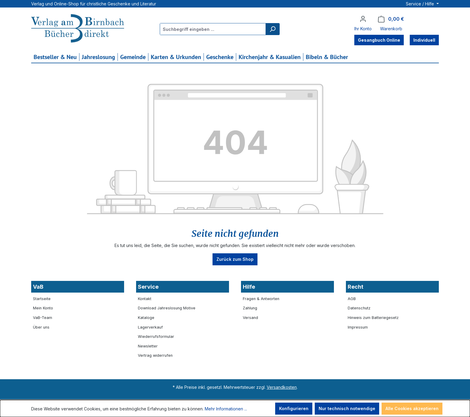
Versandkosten (282, 387)
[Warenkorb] (391, 19)
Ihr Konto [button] (363, 28)
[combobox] (213, 29)
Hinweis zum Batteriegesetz (373, 317)
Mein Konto (43, 308)
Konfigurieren (293, 408)
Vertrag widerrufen (155, 355)
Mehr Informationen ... (226, 408)
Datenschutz (359, 308)
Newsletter (148, 346)
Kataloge (146, 317)
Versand (250, 317)
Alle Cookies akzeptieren (412, 408)
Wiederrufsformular (156, 336)
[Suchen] (272, 29)
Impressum (358, 327)
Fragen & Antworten (261, 298)
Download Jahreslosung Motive (166, 308)
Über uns (41, 327)
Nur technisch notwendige (347, 408)
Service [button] (148, 287)
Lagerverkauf (150, 327)
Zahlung (250, 308)
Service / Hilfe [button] (420, 3)
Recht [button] (355, 287)
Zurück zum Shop (235, 259)
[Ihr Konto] (363, 19)
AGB (352, 298)
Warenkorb (391, 28)
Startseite (42, 298)
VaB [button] (38, 287)
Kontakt (144, 298)
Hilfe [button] (249, 287)
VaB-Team (42, 317)
